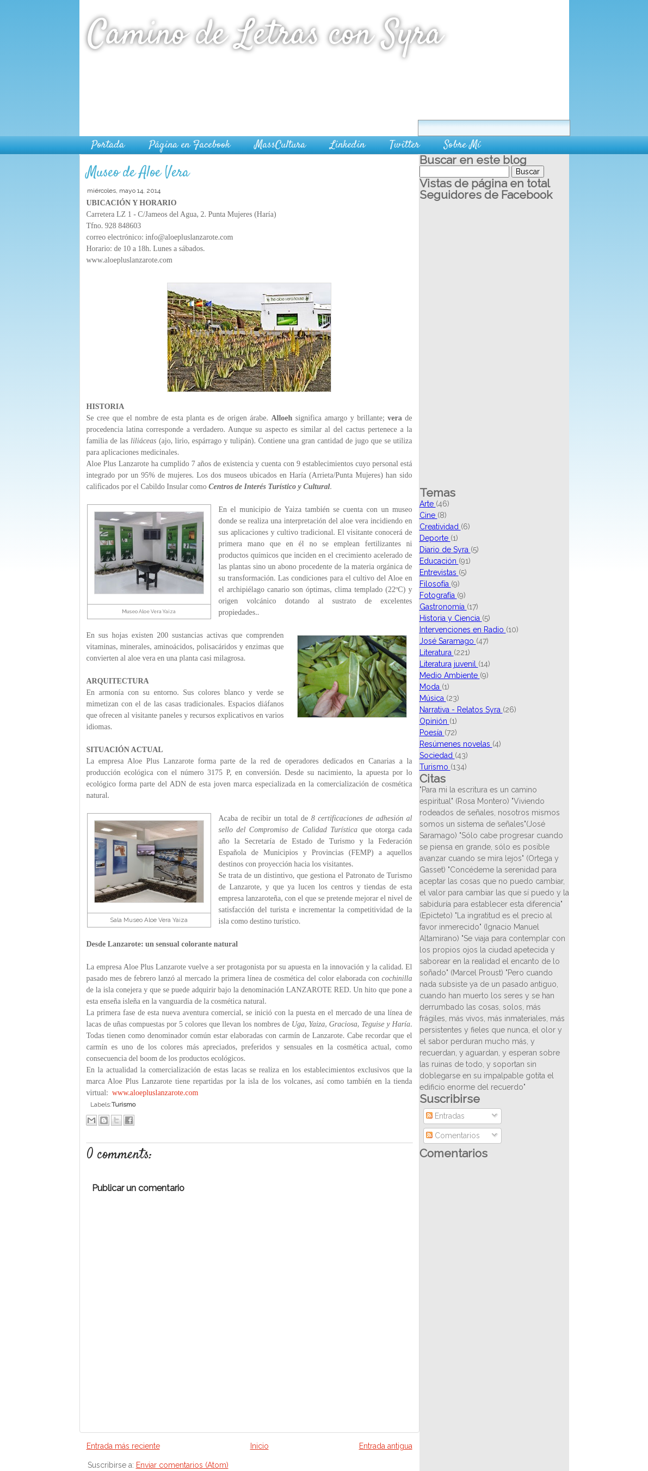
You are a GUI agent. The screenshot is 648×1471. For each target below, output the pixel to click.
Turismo (123, 1104)
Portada (108, 145)
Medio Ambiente (449, 675)
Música (432, 698)
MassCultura (280, 145)
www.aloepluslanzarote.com (155, 1093)
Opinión (434, 721)
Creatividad (440, 526)
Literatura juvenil (448, 664)
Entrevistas (439, 572)
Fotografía (438, 595)
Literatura (436, 652)
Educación (439, 561)
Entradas (445, 1116)
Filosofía (435, 583)
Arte (427, 503)
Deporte (434, 538)
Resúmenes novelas (455, 744)
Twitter (404, 145)
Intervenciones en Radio (462, 629)
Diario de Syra (445, 549)
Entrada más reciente (123, 1446)
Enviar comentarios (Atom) (182, 1465)
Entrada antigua (385, 1446)
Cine (428, 515)
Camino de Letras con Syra (265, 35)
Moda (430, 686)
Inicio (259, 1446)
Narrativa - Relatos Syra (461, 709)
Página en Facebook (189, 145)
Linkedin (347, 145)
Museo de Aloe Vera (138, 173)
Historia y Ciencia (450, 618)
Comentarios (453, 1135)
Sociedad (437, 755)
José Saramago (447, 641)
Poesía (432, 732)
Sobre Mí (462, 145)
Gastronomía (443, 606)
